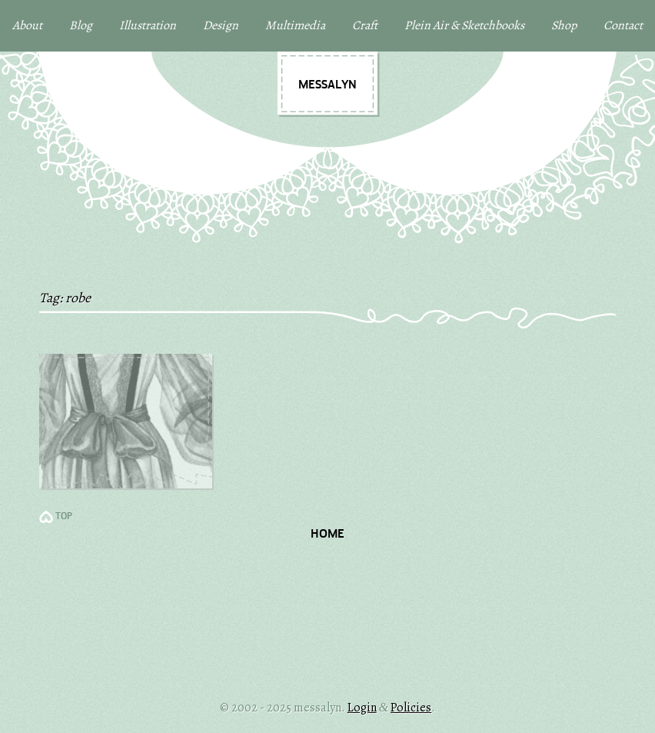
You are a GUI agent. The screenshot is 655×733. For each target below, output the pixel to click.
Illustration (147, 25)
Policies (411, 707)
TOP (63, 516)
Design (220, 25)
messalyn (327, 85)
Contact (623, 25)
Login (362, 707)
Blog (80, 25)
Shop (564, 25)
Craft (364, 25)
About (27, 25)
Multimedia (295, 25)
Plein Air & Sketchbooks (464, 25)
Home (327, 534)
